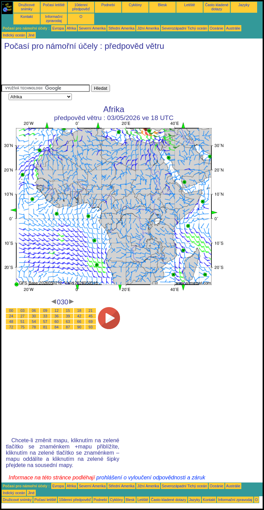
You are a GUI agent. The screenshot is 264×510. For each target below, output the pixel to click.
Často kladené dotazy (216, 7)
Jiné (31, 35)
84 (57, 327)
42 (79, 316)
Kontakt (26, 16)
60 (57, 321)
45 (91, 316)
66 (79, 321)
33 (45, 316)
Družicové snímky (27, 7)
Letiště (189, 5)
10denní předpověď (81, 7)
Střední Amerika (121, 28)
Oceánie (216, 28)
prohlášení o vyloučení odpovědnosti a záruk (150, 477)
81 (45, 327)
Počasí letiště (54, 5)
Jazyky (244, 5)
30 (34, 316)
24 (11, 316)
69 (91, 321)
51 (23, 321)
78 (34, 327)
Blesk (162, 5)
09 (45, 310)
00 (11, 310)
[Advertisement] (126, 69)
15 (68, 310)
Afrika (71, 28)
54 (34, 321)
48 (11, 321)
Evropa (58, 28)
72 (11, 327)
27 (23, 316)
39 (68, 316)
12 (57, 310)
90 (79, 327)
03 (23, 310)
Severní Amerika (92, 28)
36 (57, 316)
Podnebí (108, 5)
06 (34, 310)
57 (45, 321)
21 (91, 310)
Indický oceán (14, 35)
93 (91, 327)
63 (68, 321)
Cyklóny (135, 5)
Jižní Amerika (148, 28)
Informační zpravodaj (53, 18)
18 (79, 310)
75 (23, 327)
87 (68, 327)
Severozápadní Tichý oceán (184, 28)
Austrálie (233, 28)
